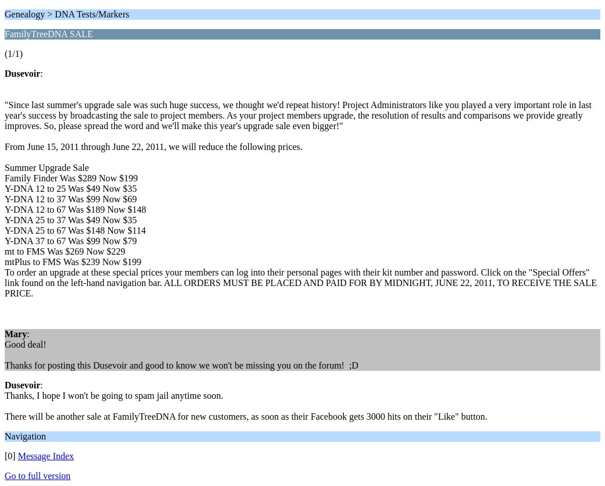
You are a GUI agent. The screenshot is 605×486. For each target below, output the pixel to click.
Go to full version (37, 476)
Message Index (46, 456)
